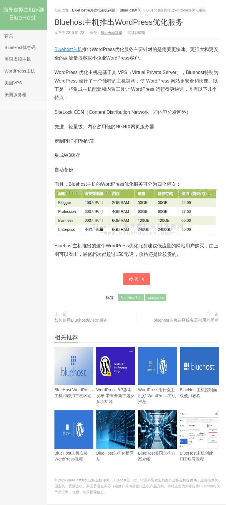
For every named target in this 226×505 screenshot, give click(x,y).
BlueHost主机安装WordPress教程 (73, 446)
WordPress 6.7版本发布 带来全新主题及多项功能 (115, 385)
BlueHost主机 (131, 299)
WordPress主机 (19, 70)
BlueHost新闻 (130, 10)
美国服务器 (15, 94)
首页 (8, 35)
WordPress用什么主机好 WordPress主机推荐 (157, 385)
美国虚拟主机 (17, 59)
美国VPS (13, 82)
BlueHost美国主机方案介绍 (157, 446)
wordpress (156, 299)
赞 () (136, 279)
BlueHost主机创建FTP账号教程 (199, 446)
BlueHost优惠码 (20, 47)
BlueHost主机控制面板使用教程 (199, 382)
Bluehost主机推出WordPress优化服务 (118, 22)
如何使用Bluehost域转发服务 (80, 321)
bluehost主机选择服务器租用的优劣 (186, 321)
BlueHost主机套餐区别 (115, 446)
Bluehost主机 (68, 49)
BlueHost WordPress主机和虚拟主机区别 (73, 382)
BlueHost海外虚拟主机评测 (23, 15)
